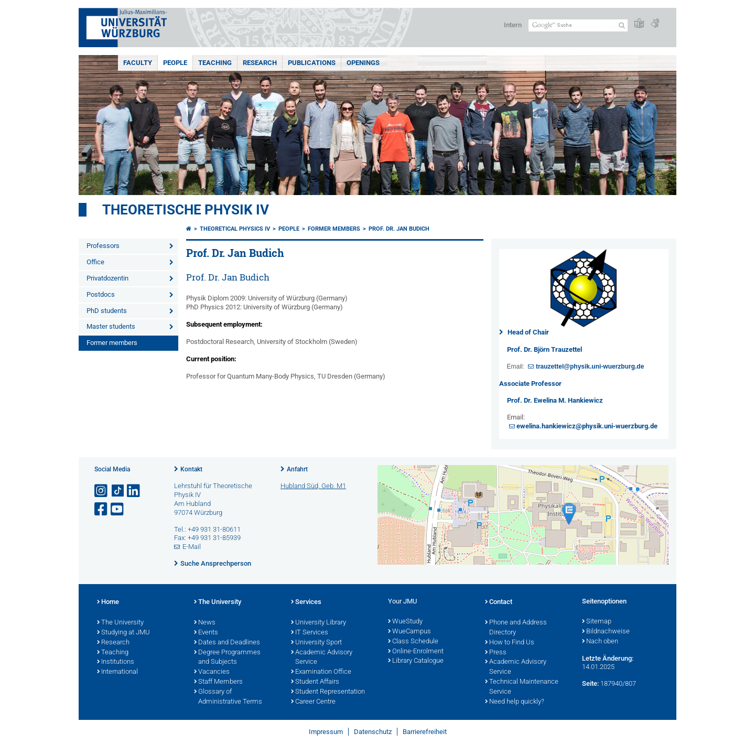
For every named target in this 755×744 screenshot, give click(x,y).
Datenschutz (373, 732)
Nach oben (600, 641)
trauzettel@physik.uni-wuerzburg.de (590, 366)
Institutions (115, 662)
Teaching (215, 63)
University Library (318, 623)
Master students (111, 326)
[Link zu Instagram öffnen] (101, 491)
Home (108, 602)
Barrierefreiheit (425, 732)
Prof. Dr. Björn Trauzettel (544, 349)
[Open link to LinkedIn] (134, 491)
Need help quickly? (514, 702)
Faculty (137, 63)
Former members (112, 343)
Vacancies (212, 672)
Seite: (590, 683)
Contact (498, 602)
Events (206, 633)
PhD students (107, 311)
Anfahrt (297, 469)
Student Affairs (315, 682)
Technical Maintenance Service (521, 687)
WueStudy (405, 622)
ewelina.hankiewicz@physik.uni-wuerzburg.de (586, 426)
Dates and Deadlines (227, 643)
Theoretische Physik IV (185, 210)
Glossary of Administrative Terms (228, 697)
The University (120, 623)
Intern (513, 25)
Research (260, 63)
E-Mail (191, 547)
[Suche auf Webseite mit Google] (578, 25)
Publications (312, 63)
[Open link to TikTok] (118, 491)
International (117, 672)
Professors (103, 246)
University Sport (316, 643)
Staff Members (218, 682)
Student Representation (328, 692)
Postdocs (101, 294)
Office (95, 262)
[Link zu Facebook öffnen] (101, 509)
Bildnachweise (606, 632)
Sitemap (596, 622)
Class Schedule (413, 641)
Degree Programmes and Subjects (227, 657)
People (175, 63)
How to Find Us (509, 643)
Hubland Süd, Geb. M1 (313, 486)
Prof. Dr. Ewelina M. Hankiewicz (555, 400)
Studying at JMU (123, 633)
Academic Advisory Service (321, 657)
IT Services (309, 633)
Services (306, 602)
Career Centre (313, 702)
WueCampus (409, 632)
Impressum (326, 732)
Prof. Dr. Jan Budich (399, 228)
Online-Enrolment (416, 651)
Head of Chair (528, 332)
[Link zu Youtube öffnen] (118, 509)
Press (495, 652)
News (204, 623)
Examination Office (321, 672)
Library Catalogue (416, 661)
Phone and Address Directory (516, 628)
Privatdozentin (107, 278)
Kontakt (191, 469)
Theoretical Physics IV (235, 228)
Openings (363, 63)
